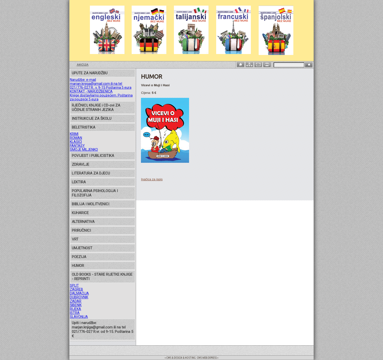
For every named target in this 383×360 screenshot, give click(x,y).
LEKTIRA (79, 182)
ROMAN (76, 138)
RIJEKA (75, 309)
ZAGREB (76, 289)
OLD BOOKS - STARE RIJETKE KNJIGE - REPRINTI (102, 276)
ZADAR (75, 301)
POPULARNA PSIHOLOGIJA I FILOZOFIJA (95, 193)
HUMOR (78, 265)
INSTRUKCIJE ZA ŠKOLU (91, 118)
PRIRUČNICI (81, 230)
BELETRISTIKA (83, 127)
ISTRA (75, 313)
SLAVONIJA (79, 317)
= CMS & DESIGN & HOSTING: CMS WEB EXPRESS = (191, 357)
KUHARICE (80, 213)
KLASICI (76, 142)
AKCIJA (82, 64)
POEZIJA (79, 257)
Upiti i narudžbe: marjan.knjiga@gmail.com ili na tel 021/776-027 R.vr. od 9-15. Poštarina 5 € (102, 329)
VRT (75, 239)
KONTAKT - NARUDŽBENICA (91, 91)
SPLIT (74, 285)
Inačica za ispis (151, 179)
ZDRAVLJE (80, 164)
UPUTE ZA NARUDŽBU (89, 73)
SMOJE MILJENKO (84, 150)
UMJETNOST (82, 248)
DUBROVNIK (79, 297)
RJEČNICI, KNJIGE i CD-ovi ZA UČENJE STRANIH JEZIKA (96, 107)
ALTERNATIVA (83, 221)
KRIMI (74, 134)
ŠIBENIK (76, 305)
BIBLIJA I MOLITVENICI (90, 204)
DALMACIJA (79, 293)
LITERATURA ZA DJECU (91, 173)
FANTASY (77, 146)
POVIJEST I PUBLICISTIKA (93, 155)
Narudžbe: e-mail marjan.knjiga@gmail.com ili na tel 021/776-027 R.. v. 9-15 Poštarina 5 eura (100, 83)
